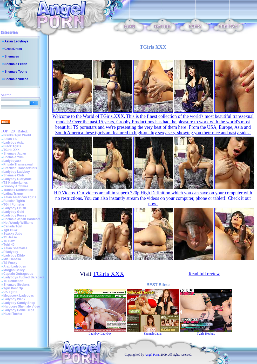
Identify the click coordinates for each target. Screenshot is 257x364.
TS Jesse (10, 237)
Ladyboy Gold (13, 212)
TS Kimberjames (15, 182)
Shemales (11, 56)
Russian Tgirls (14, 201)
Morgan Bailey (14, 270)
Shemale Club (13, 175)
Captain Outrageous (18, 274)
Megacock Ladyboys (18, 295)
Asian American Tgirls (19, 197)
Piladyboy (10, 252)
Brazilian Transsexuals (20, 168)
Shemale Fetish (15, 64)
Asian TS (10, 139)
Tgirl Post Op (13, 288)
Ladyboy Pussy (14, 215)
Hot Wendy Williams (18, 223)
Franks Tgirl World (17, 135)
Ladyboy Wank (14, 299)
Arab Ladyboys (14, 266)
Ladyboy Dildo (14, 255)
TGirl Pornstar (13, 204)
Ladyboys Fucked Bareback (24, 277)
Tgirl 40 (9, 244)
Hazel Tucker (12, 314)
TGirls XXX (11, 150)
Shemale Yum (13, 157)
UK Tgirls (10, 292)
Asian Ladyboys (16, 41)
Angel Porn (152, 354)
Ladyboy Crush (14, 208)
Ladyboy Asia (13, 142)
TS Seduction (13, 281)
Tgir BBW (10, 230)
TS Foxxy (10, 263)
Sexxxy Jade (12, 233)
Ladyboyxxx (12, 161)
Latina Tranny (13, 193)
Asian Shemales (15, 248)
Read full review (204, 273)
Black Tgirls (12, 146)
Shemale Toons (15, 71)
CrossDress (13, 49)
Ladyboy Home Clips (18, 310)
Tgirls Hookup (206, 333)
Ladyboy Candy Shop (19, 303)
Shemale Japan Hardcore (21, 219)
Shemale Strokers (16, 284)
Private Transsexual (18, 164)
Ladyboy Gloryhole (17, 179)
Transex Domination (18, 190)
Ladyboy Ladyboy (16, 172)
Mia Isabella (12, 259)
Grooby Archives (15, 186)
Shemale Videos (16, 79)
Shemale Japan (14, 153)
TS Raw (9, 241)
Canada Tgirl (12, 226)
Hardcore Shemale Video (21, 306)
